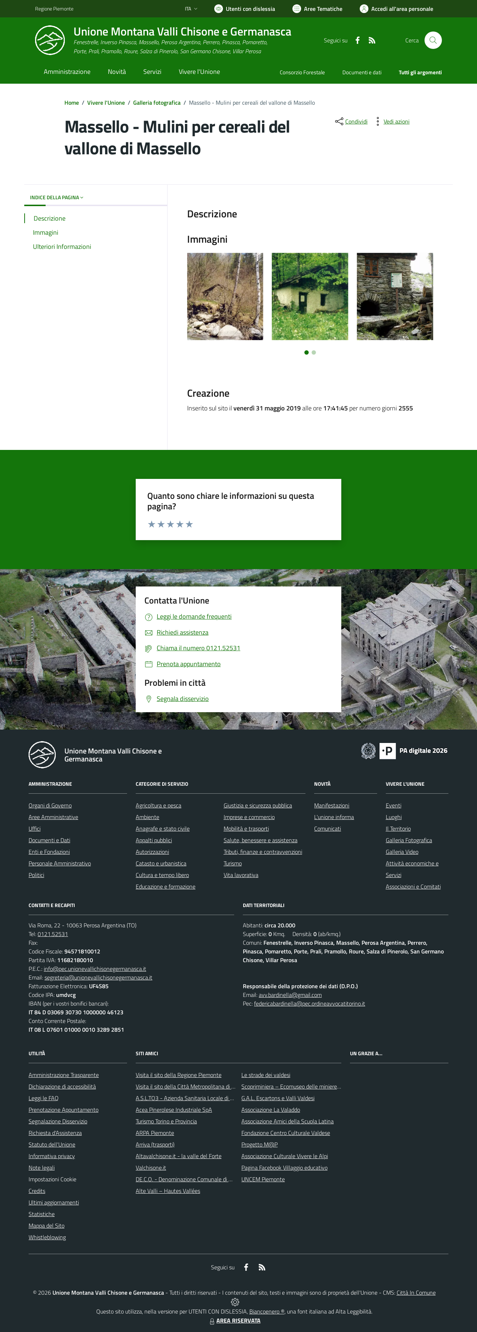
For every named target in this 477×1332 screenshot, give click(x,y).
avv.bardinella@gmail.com (290, 994)
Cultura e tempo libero (162, 874)
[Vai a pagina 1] (306, 352)
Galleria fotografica (157, 102)
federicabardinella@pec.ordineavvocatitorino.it (309, 1003)
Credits (37, 1190)
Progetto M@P (259, 1144)
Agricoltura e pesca (158, 805)
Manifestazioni (331, 805)
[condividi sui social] (350, 121)
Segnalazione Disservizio (58, 1121)
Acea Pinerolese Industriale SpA (174, 1109)
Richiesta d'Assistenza (55, 1132)
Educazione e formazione (165, 886)
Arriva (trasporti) (155, 1144)
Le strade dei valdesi (265, 1074)
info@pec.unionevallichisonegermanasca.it (95, 968)
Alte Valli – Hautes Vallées (168, 1190)
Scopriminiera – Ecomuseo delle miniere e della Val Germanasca (318, 1086)
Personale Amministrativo (60, 863)
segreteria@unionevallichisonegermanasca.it (98, 977)
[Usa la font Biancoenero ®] (245, 8)
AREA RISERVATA (234, 1320)
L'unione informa (334, 817)
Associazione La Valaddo (270, 1109)
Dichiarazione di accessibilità (62, 1086)
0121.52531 (53, 934)
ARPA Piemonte (155, 1132)
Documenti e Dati (49, 840)
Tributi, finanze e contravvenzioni (263, 851)
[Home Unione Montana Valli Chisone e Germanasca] (163, 40)
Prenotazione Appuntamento (63, 1109)
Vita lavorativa (241, 874)
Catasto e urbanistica (161, 863)
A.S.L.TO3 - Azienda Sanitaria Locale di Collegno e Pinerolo (206, 1098)
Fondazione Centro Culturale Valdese (285, 1132)
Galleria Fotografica (409, 840)
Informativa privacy (52, 1156)
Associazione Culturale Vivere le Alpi (284, 1156)
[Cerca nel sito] (433, 40)
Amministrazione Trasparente (64, 1074)
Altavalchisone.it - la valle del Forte (178, 1156)
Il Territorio (398, 828)
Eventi (393, 805)
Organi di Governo (50, 805)
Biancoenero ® (266, 1311)
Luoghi (394, 817)
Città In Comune (416, 1292)
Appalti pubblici (154, 840)
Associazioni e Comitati (413, 886)
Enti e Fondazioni (49, 851)
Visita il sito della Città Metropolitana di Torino (190, 1086)
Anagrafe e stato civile (163, 828)
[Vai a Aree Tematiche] (317, 8)
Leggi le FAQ (44, 1098)
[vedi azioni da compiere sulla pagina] (391, 121)
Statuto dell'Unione (52, 1144)
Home (71, 102)
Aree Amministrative (53, 817)
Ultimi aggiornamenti (54, 1202)
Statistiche (42, 1214)
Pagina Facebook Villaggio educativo (284, 1167)
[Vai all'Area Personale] (396, 8)
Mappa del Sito (46, 1225)
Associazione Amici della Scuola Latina (287, 1121)
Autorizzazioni (152, 851)
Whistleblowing (47, 1237)
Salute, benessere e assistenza (260, 840)
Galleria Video (402, 851)
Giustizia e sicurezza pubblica (258, 805)
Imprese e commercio (249, 817)
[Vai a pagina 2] (314, 352)
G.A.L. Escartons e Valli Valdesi (278, 1098)
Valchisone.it (151, 1167)
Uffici (35, 828)
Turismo (233, 863)
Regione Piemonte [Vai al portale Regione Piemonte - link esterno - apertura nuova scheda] (54, 8)
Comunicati (327, 828)
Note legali (42, 1167)
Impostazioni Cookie (52, 1179)
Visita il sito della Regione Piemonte (178, 1074)
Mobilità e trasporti (246, 828)
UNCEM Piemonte (263, 1179)
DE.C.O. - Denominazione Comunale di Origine (190, 1179)
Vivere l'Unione (106, 102)
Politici (36, 874)
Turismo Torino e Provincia (166, 1121)
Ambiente (147, 817)
